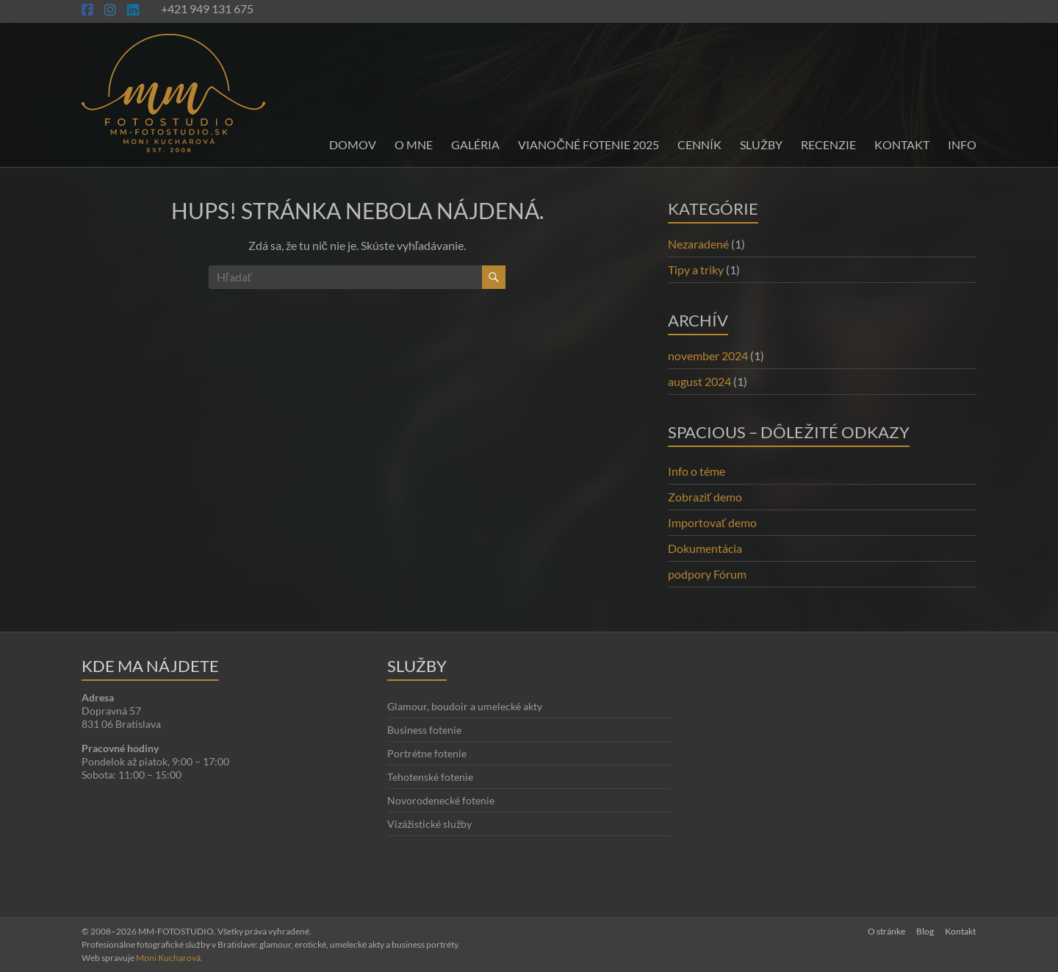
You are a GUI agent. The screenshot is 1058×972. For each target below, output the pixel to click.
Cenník (699, 144)
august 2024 (699, 381)
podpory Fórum (707, 574)
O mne (414, 144)
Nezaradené (698, 244)
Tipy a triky (696, 269)
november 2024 (708, 355)
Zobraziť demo (705, 497)
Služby (761, 144)
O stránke (885, 931)
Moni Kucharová (168, 957)
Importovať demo (712, 522)
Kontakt (901, 144)
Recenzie (828, 144)
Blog (925, 931)
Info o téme (696, 471)
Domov (352, 144)
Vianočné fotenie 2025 (588, 144)
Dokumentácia (705, 548)
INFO (962, 144)
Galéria (475, 144)
